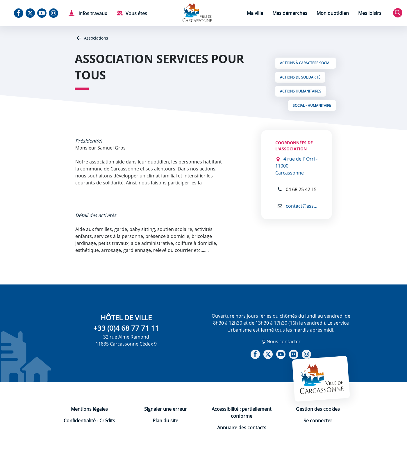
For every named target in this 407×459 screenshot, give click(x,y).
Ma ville (255, 13)
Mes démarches (289, 13)
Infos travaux (92, 13)
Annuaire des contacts (241, 427)
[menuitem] (255, 14)
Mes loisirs (369, 13)
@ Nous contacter (281, 341)
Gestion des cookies (318, 409)
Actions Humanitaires (300, 91)
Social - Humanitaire (312, 105)
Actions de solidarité (300, 77)
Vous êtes (136, 13)
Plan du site (165, 420)
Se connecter (318, 420)
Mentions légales (89, 409)
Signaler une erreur (165, 409)
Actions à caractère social (305, 63)
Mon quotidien (333, 13)
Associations (95, 38)
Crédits (107, 420)
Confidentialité (80, 420)
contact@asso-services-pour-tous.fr (301, 206)
